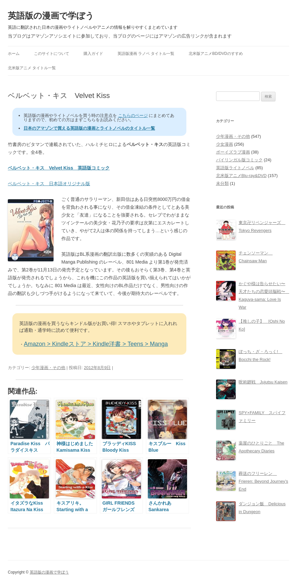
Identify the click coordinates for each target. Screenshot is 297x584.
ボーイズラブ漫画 (233, 152)
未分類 (222, 183)
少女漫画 (224, 144)
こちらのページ (133, 115)
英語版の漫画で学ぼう (51, 16)
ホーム (14, 53)
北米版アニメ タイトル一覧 (32, 68)
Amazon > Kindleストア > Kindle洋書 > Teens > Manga (96, 344)
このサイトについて (51, 53)
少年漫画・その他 (48, 367)
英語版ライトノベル (235, 167)
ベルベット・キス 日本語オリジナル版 (49, 183)
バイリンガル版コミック (239, 159)
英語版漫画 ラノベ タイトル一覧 (146, 53)
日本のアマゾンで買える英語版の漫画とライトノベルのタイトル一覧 (89, 128)
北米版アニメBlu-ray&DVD (241, 175)
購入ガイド (93, 53)
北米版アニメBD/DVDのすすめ (215, 53)
